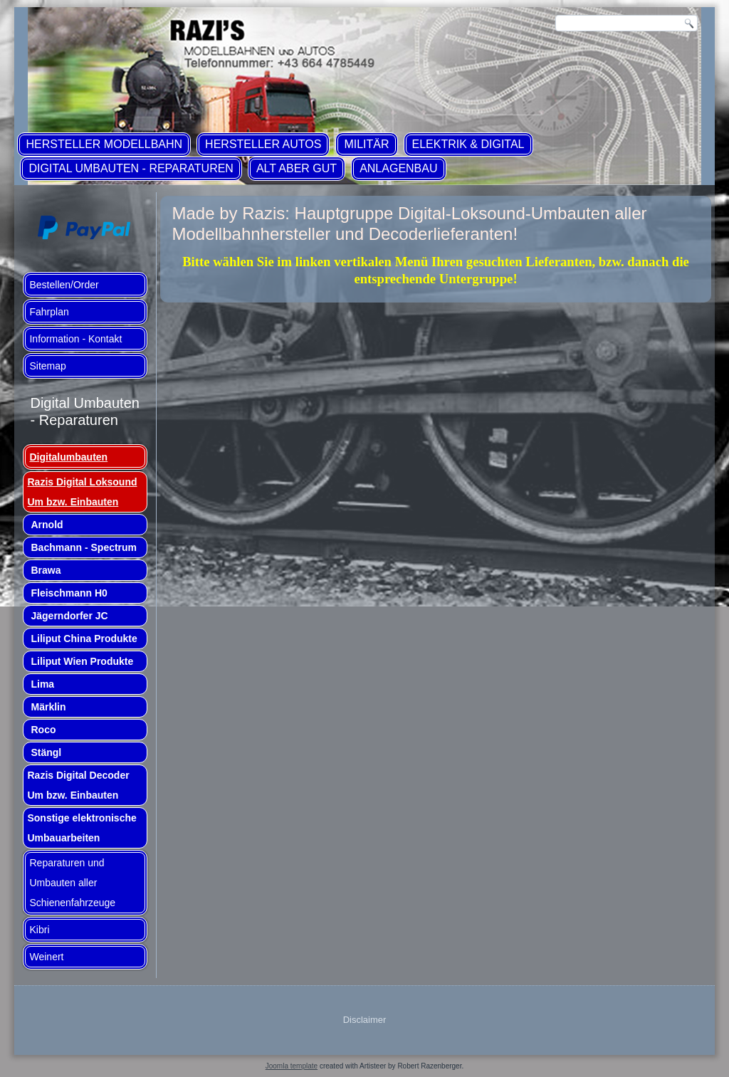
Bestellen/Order (63, 284)
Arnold (47, 524)
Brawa (46, 570)
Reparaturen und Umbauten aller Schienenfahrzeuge (72, 882)
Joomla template (292, 1066)
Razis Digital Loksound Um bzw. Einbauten (82, 492)
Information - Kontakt (75, 339)
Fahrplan (48, 311)
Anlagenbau (398, 168)
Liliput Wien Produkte (82, 661)
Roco (43, 729)
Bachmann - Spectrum (84, 547)
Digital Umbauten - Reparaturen (130, 168)
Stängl (46, 752)
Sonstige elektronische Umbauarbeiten (81, 828)
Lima (42, 684)
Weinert (46, 956)
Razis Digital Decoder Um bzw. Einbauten (78, 785)
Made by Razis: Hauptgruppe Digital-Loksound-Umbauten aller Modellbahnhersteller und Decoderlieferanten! (409, 223)
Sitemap (47, 366)
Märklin (48, 707)
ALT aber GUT (296, 168)
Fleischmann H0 (69, 593)
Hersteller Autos (263, 144)
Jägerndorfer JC (69, 615)
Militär (366, 144)
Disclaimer (365, 1019)
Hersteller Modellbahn (104, 144)
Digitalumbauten (68, 457)
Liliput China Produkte (84, 638)
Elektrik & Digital (468, 144)
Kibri (39, 929)
